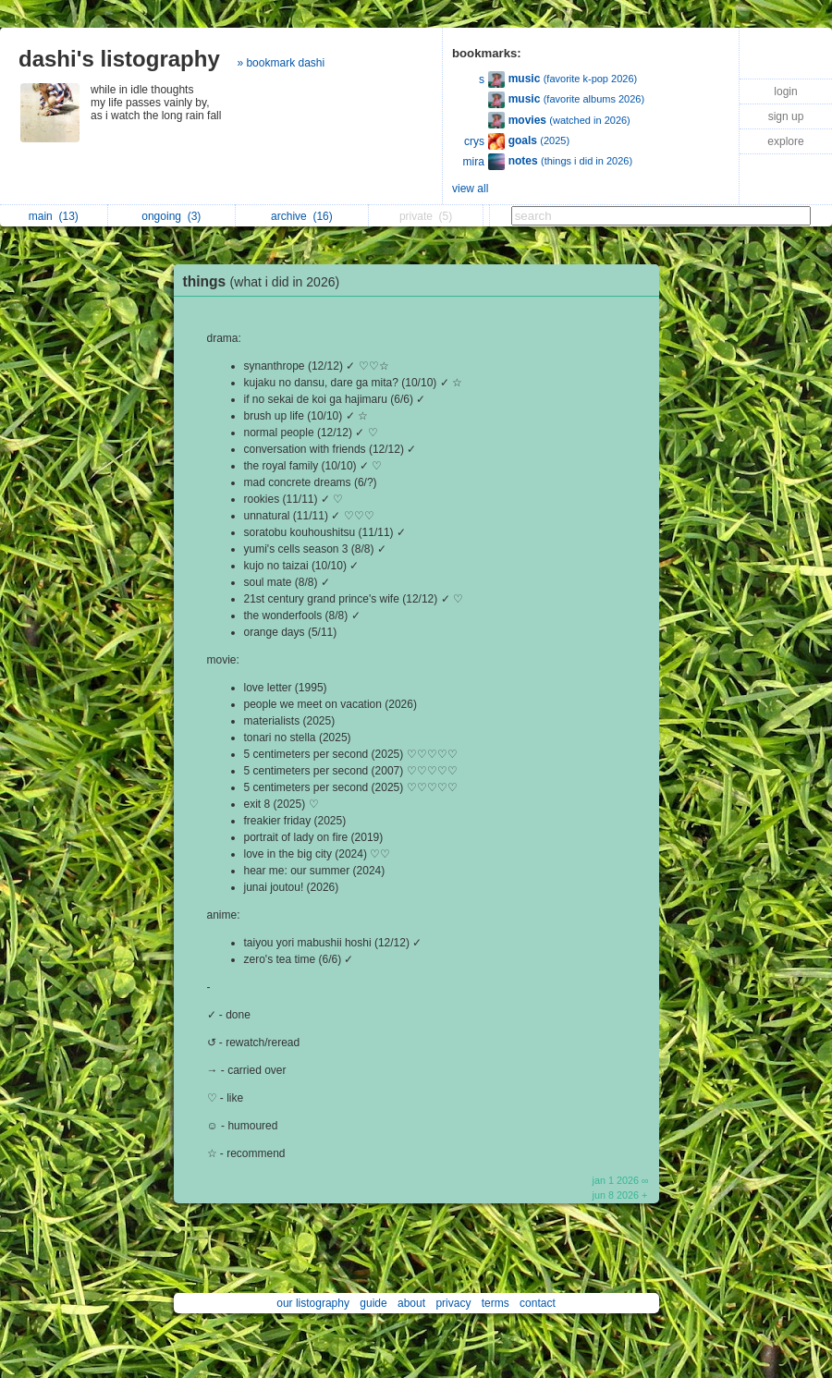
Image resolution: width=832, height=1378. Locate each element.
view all (470, 188)
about (411, 1303)
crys (474, 141)
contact (538, 1303)
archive (302, 216)
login (785, 91)
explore (785, 141)
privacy (453, 1303)
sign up (786, 116)
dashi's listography (119, 58)
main (54, 216)
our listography (312, 1303)
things (266, 281)
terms (495, 1303)
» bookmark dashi (280, 62)
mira (473, 161)
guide (373, 1303)
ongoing (171, 216)
